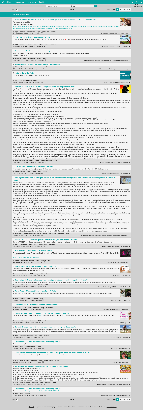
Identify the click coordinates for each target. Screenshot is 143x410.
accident (37, 160)
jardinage (17, 171)
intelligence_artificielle (30, 233)
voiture (31, 160)
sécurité (44, 233)
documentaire (31, 58)
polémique (49, 160)
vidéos (38, 31)
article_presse (18, 233)
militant (41, 44)
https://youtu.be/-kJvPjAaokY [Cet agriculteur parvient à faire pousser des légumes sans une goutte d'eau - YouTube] (119, 337)
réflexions (25, 160)
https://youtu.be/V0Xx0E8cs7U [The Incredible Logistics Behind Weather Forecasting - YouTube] (119, 348)
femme (41, 244)
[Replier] (129, 33)
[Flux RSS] (137, 2)
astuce (23, 171)
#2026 (44, 31)
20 (117, 9)
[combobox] (82, 6)
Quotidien (42, 2)
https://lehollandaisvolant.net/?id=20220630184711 (42, 391)
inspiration (22, 298)
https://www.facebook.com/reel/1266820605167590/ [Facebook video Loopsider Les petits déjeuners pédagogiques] (113, 69)
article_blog (18, 160)
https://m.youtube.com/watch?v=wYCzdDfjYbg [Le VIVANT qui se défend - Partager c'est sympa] (115, 46)
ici (39, 368)
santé (30, 244)
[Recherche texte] (58, 6)
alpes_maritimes (31, 31)
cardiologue (52, 244)
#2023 (46, 285)
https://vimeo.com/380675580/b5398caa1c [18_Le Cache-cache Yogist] (116, 82)
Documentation (111, 407)
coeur (45, 244)
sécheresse (30, 335)
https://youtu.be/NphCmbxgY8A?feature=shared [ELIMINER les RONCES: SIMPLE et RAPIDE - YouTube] (115, 173)
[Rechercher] (132, 2)
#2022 (54, 382)
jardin (27, 360)
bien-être (22, 80)
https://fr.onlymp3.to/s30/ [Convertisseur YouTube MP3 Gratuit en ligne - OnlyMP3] (120, 275)
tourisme (22, 31)
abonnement (18, 307)
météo (21, 346)
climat (27, 285)
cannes (17, 31)
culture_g (33, 346)
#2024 (55, 160)
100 (123, 9)
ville (50, 233)
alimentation (35, 382)
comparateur (48, 382)
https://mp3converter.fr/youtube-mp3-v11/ (26, 257)
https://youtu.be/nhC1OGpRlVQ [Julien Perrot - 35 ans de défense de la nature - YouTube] (119, 300)
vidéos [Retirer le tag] (28, 14)
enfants (22, 67)
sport (27, 320)
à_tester (34, 171)
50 (120, 9)
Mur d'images (31, 2)
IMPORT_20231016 (20, 360)
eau (36, 335)
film (48, 31)
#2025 (16, 44)
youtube (45, 171)
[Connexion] (141, 2)
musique (53, 31)
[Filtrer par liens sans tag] (17, 10)
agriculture (23, 335)
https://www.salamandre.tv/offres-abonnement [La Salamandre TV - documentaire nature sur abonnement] (115, 309)
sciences (27, 346)
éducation (48, 67)
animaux (22, 44)
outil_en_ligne (24, 260)
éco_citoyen (53, 44)
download (43, 260)
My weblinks (6, 2)
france (35, 44)
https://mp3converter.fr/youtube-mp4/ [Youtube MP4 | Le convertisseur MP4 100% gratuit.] (117, 262)
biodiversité (29, 44)
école (27, 67)
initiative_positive (34, 67)
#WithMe (41, 315)
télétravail (29, 80)
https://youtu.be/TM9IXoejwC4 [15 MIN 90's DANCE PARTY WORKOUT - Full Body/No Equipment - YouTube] (119, 322)
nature (28, 298)
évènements (60, 233)
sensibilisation (23, 244)
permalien (26, 33)
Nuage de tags (19, 2)
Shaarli (31, 407)
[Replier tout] (129, 9)
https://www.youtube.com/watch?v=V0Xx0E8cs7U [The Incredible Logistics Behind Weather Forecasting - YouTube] (114, 395)
